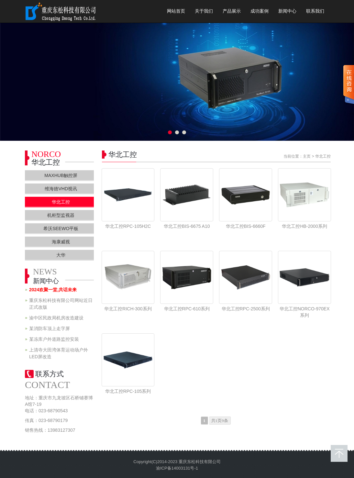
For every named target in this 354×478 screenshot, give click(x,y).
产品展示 (232, 11)
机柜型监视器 (60, 215)
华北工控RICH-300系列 (127, 308)
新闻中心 (287, 11)
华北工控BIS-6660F (246, 226)
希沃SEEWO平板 (60, 228)
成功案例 (259, 11)
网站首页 (176, 11)
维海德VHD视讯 (61, 188)
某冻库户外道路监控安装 (54, 339)
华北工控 (323, 156)
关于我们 (204, 11)
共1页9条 (219, 420)
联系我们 (315, 11)
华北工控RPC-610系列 (187, 308)
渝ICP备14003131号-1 (177, 468)
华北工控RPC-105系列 (128, 391)
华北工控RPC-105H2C (128, 226)
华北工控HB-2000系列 (304, 226)
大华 (60, 255)
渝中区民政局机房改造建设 (56, 317)
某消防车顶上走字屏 (49, 328)
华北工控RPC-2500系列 (246, 308)
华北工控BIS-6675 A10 (187, 226)
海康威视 (61, 241)
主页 (307, 156)
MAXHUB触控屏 (60, 175)
